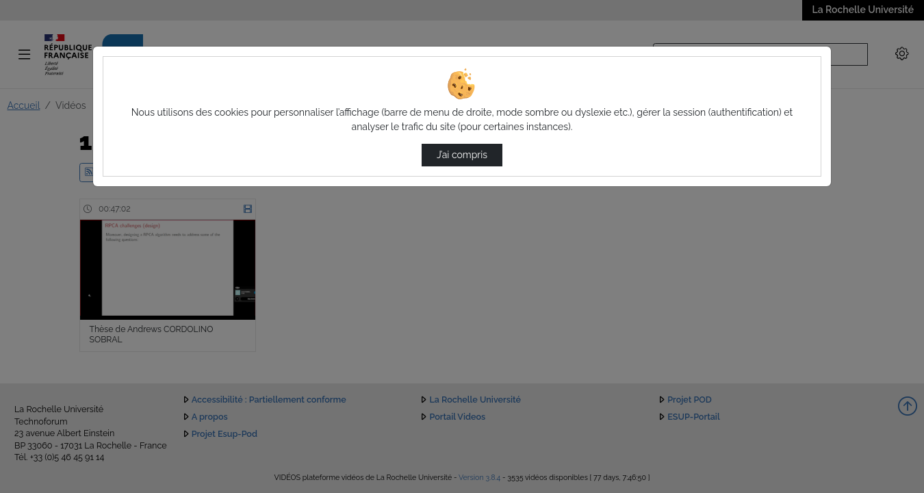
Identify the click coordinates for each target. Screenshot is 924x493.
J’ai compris (462, 154)
